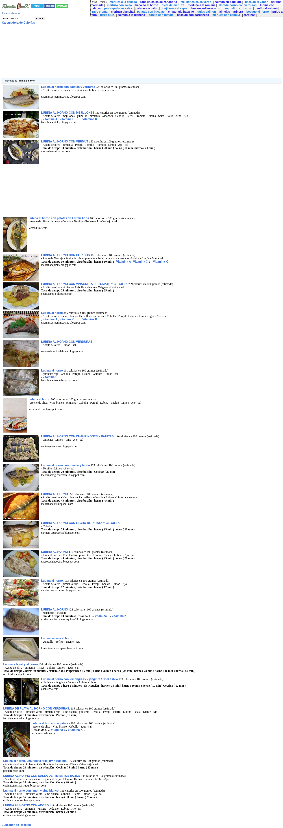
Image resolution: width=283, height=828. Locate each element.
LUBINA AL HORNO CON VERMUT (65, 141)
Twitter (36, 6)
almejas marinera (231, 11)
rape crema (99, 11)
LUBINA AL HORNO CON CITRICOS (66, 255)
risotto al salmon (266, 8)
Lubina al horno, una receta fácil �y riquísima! (35, 760)
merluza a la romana (201, 5)
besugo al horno (257, 11)
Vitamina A (50, 119)
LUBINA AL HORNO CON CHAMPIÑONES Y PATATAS (77, 436)
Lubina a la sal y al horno (20, 664)
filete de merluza (173, 5)
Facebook (49, 6)
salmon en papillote (228, 1)
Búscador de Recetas (16, 824)
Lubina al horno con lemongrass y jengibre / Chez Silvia (79, 679)
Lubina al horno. (52, 580)
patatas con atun (146, 8)
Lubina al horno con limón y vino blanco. (31, 790)
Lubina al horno (52, 312)
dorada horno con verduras (237, 5)
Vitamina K (89, 119)
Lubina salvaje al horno (57, 638)
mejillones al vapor (175, 8)
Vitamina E (102, 616)
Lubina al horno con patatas (50, 723)
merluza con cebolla (226, 14)
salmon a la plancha (131, 14)
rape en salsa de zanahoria (158, 1)
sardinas (249, 14)
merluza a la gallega (123, 1)
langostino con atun (237, 8)
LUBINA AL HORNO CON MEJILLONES (68, 112)
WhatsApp (62, 6)
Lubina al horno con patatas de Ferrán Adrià (59, 218)
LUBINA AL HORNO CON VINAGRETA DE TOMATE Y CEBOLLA (84, 283)
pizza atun (107, 14)
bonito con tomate (161, 14)
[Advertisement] (109, 53)
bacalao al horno (146, 5)
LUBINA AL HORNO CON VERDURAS (66, 341)
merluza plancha (122, 11)
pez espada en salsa (118, 8)
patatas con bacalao (151, 11)
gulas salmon (206, 11)
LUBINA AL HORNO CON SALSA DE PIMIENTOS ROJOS (42, 775)
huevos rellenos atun (205, 8)
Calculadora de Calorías (18, 22)
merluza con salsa (119, 5)
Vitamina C (67, 119)
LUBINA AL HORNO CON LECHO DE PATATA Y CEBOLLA (80, 522)
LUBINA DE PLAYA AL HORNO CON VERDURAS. (36, 708)
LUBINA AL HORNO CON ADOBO (26, 805)
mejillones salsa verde (195, 1)
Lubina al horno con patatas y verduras (68, 86)
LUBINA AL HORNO (54, 494)
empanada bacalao (181, 11)
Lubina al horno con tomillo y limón (65, 465)
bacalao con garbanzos (193, 14)
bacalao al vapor (256, 1)
